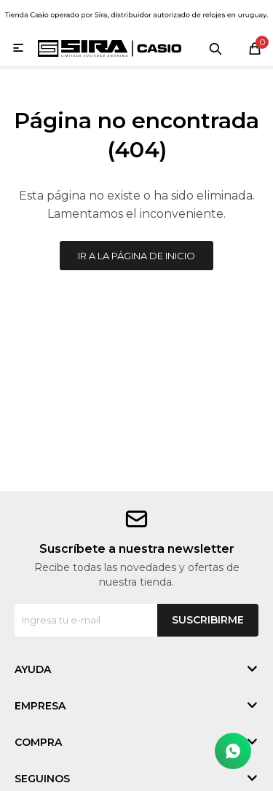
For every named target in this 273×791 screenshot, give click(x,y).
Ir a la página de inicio (136, 255)
